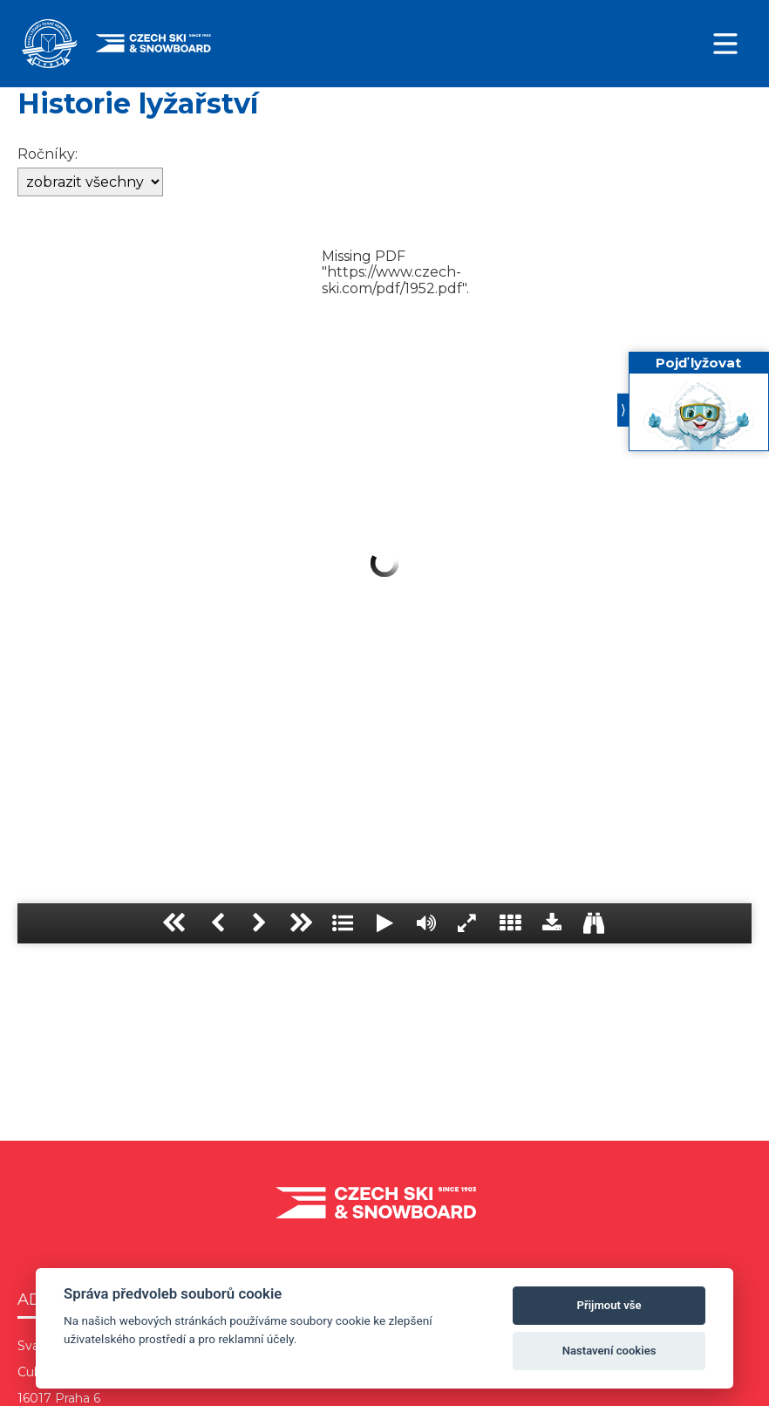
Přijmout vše (609, 1305)
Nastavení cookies (609, 1350)
